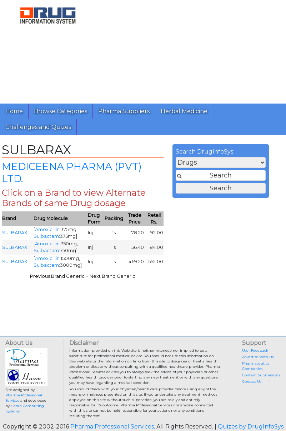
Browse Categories (60, 111)
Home (14, 111)
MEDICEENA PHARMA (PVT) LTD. (72, 174)
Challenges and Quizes (38, 127)
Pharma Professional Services (112, 426)
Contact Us (251, 381)
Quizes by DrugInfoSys (251, 426)
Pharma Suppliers (124, 111)
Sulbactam (46, 238)
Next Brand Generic (112, 278)
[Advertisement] (188, 50)
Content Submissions (261, 375)
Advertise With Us (258, 357)
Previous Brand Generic (57, 278)
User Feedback (255, 350)
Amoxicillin (47, 231)
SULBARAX (14, 234)
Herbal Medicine (184, 111)
